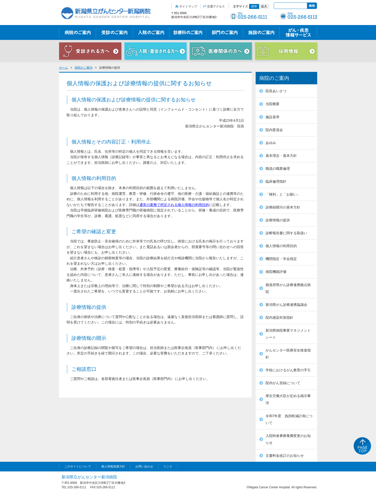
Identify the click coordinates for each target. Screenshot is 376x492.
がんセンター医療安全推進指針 (288, 353)
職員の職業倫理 (278, 169)
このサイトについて (77, 466)
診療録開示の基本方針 (283, 207)
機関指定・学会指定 (281, 259)
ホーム (63, 67)
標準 (254, 6)
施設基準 (272, 117)
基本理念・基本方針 (281, 156)
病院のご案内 (84, 67)
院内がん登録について (283, 383)
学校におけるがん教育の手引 (288, 370)
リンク (167, 466)
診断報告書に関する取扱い (286, 233)
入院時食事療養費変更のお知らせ (288, 439)
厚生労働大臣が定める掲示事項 (288, 399)
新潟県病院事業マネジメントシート (288, 333)
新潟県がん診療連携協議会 (286, 305)
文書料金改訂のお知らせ (285, 456)
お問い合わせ (144, 466)
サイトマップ (186, 6)
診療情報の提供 (278, 220)
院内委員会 (274, 130)
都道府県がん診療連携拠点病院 (288, 288)
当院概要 (272, 104)
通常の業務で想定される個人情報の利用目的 (174, 205)
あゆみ (271, 143)
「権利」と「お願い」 (283, 194)
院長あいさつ (276, 91)
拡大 (264, 6)
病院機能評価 (276, 272)
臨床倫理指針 (276, 181)
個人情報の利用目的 (281, 246)
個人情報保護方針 (113, 466)
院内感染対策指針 (279, 317)
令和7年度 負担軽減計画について (289, 419)
